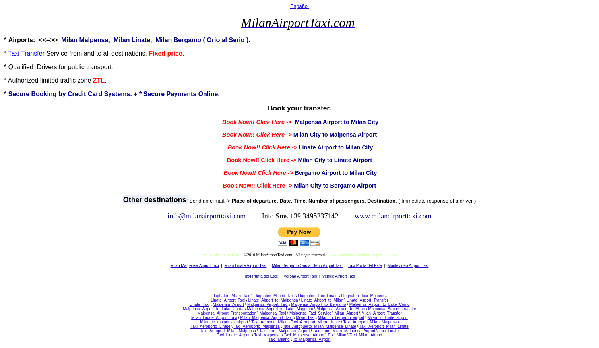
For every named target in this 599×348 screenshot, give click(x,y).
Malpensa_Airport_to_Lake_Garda (213, 309)
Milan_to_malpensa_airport (224, 322)
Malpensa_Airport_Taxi (267, 304)
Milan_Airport (346, 313)
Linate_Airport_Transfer (367, 300)
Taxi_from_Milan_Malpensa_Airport (344, 331)
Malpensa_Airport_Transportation (226, 313)
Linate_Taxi (199, 304)
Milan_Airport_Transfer (381, 313)
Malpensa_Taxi (273, 313)
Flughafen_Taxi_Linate (318, 296)
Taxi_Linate (388, 331)
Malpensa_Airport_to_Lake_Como (379, 304)
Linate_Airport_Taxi (228, 300)
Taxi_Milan (337, 335)
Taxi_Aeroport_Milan (269, 322)
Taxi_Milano (279, 339)
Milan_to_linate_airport (388, 317)
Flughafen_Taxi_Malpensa (364, 296)
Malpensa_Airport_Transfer (392, 309)
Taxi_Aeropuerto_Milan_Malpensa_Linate (319, 326)
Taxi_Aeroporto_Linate (210, 326)
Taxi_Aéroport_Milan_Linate (384, 326)
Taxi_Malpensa (267, 335)
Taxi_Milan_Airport (365, 335)
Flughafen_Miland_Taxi (274, 296)
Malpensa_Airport (228, 304)
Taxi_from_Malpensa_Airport (284, 331)
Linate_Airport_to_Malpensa (273, 300)
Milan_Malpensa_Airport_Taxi (266, 317)
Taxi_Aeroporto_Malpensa (256, 326)
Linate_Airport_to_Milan (322, 300)
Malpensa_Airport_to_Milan (340, 309)
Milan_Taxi (305, 317)
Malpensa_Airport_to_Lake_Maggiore (280, 309)
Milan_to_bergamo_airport (341, 317)
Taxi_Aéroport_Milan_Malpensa (228, 331)
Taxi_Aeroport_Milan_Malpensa (371, 322)
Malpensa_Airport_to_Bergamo (318, 304)
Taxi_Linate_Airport (234, 335)
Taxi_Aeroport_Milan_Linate (315, 322)
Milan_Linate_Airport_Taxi (214, 317)
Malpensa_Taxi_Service (310, 313)
